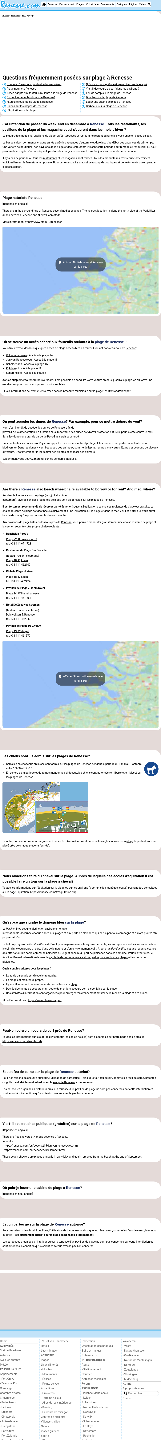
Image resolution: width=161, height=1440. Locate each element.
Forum (86, 1383)
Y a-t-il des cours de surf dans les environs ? (112, 88)
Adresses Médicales (94, 1379)
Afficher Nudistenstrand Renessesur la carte (80, 264)
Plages (80, 4)
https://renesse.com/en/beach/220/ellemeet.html (34, 1150)
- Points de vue (50, 1383)
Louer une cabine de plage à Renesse (108, 101)
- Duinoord (6, 1412)
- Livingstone (7, 1426)
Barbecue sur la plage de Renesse (106, 106)
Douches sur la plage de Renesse (106, 97)
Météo (142, 4)
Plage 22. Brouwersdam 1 (21, 539)
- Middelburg (130, 1379)
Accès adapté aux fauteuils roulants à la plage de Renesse (42, 93)
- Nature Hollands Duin (95, 1407)
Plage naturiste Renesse (21, 88)
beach (14, 1156)
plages (72, 764)
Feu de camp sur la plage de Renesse (108, 93)
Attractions (47, 1388)
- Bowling (46, 1407)
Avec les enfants (10, 1360)
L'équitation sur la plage (21, 110)
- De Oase (6, 1407)
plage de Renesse (109, 342)
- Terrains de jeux (51, 1398)
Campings (6, 1388)
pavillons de (41, 135)
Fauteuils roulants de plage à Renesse (30, 101)
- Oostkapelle (131, 1355)
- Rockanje (88, 1435)
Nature (45, 1426)
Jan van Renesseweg (19, 359)
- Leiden (86, 1397)
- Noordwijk (89, 1412)
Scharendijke (14, 372)
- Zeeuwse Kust (9, 1383)
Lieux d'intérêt (49, 1364)
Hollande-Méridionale (95, 1393)
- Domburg (129, 1365)
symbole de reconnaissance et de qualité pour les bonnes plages (88, 957)
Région (133, 4)
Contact (127, 1398)
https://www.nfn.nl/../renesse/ (43, 222)
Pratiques (121, 4)
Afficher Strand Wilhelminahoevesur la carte (80, 679)
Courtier (87, 1374)
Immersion (88, 1341)
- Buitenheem (8, 1402)
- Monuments (49, 1374)
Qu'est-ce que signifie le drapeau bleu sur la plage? (116, 84)
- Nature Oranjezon (134, 1350)
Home (3, 1341)
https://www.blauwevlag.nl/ (44, 1000)
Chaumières (7, 1397)
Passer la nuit (66, 4)
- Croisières (48, 1393)
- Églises (46, 1379)
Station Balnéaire (10, 1350)
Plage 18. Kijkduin (17, 560)
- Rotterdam (89, 1431)
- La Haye (87, 1426)
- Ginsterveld (7, 1416)
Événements (107, 4)
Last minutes (49, 1350)
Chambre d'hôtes (10, 1393)
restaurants (50, 158)
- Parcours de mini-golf (54, 1412)
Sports (45, 1436)
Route (85, 1364)
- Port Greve (7, 1378)
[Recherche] (149, 4)
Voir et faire (92, 4)
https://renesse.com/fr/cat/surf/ (22, 1041)
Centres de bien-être (53, 1417)
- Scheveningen (91, 1421)
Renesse (52, 4)
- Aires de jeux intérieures (56, 1402)
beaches (49, 1136)
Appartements (8, 1374)
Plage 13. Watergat (17, 631)
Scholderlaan (14, 364)
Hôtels (45, 1346)
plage (52, 135)
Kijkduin (11, 368)
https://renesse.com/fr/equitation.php (53, 892)
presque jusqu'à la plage (117, 380)
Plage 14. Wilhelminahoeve (22, 593)
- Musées (46, 1369)
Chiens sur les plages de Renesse (27, 106)
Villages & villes (50, 1421)
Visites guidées (50, 1431)
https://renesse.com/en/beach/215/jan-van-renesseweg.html (41, 1145)
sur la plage (74, 922)
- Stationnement (91, 1369)
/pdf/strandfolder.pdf (118, 391)
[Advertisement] (80, 46)
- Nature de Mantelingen (137, 1360)
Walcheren (129, 1341)
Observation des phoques (97, 1346)
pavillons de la (48, 147)
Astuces (5, 1355)
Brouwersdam (44, 380)
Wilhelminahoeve (16, 355)
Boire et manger (91, 1350)
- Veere (127, 1346)
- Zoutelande (130, 1369)
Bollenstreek (89, 1402)
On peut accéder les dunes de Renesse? (31, 97)
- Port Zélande (8, 1435)
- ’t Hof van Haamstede (55, 1341)
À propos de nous (133, 1388)
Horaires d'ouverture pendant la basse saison (34, 84)
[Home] (43, 4)
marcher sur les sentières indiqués (55, 458)
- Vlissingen (130, 1374)
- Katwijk (87, 1416)
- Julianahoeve (9, 1421)
